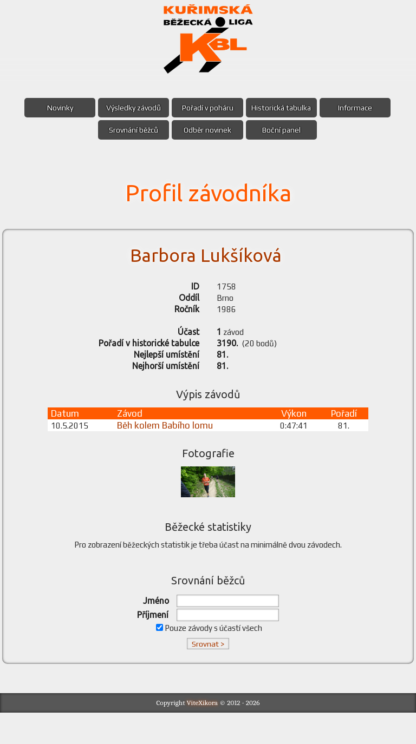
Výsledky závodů (129, 107)
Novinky (50, 107)
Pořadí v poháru (207, 107)
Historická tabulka (286, 107)
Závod (135, 434)
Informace (365, 107)
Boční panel (286, 130)
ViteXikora (202, 734)
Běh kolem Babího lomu (171, 446)
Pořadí (342, 434)
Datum (68, 434)
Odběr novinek (207, 130)
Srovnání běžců (129, 130)
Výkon (292, 434)
